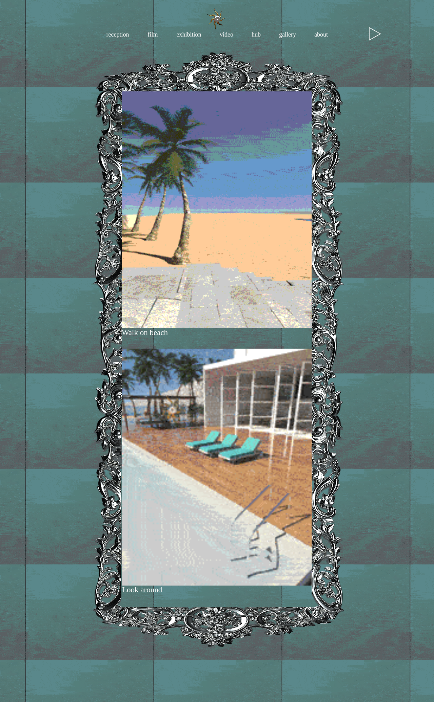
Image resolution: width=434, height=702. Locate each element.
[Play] (375, 34)
